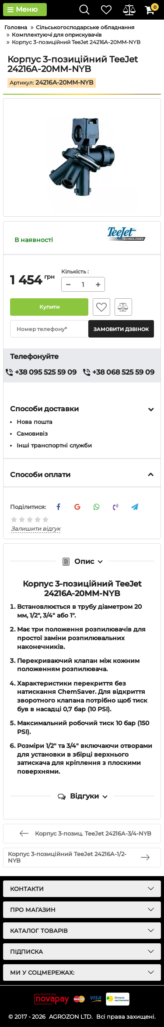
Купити (49, 307)
